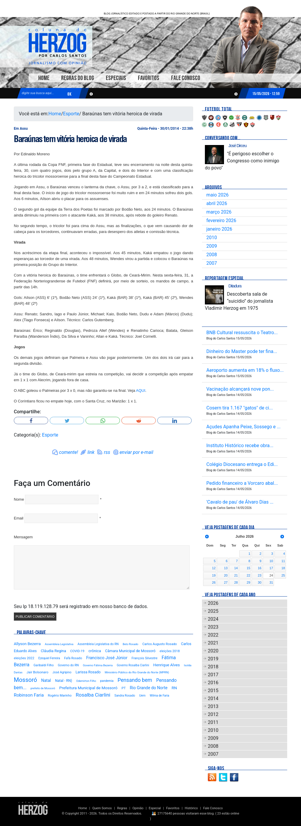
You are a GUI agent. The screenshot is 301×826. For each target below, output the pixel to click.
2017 (213, 674)
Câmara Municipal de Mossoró (130, 651)
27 (226, 582)
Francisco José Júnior (106, 657)
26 (213, 582)
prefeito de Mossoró (43, 688)
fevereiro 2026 (221, 220)
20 (226, 575)
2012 (213, 714)
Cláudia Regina (53, 651)
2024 (213, 619)
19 (213, 575)
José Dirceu (237, 145)
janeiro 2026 (219, 229)
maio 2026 (217, 195)
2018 (213, 667)
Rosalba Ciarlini (93, 695)
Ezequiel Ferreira (49, 658)
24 (271, 575)
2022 (213, 635)
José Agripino (61, 672)
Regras (122, 808)
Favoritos (148, 78)
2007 (211, 263)
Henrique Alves (166, 664)
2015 (213, 690)
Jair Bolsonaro (37, 672)
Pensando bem (135, 680)
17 (271, 568)
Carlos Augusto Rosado (159, 644)
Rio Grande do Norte (149, 687)
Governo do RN (68, 665)
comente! (68, 452)
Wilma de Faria (159, 695)
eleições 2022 (24, 658)
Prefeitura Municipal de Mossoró (88, 687)
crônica (94, 651)
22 (248, 575)
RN (174, 687)
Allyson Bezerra (27, 644)
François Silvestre (145, 658)
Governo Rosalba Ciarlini (133, 665)
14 (236, 568)
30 (259, 582)
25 (283, 575)
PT (123, 688)
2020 (213, 651)
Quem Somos (102, 808)
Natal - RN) (63, 681)
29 (248, 582)
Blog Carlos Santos (57, 46)
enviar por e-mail (136, 452)
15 (248, 568)
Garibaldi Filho (44, 665)
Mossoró (25, 679)
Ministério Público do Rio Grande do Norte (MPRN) (137, 672)
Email (19, 518)
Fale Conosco (185, 78)
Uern (142, 695)
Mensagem (23, 537)
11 (283, 561)
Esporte (71, 113)
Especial (155, 808)
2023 (213, 627)
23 (259, 575)
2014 (213, 698)
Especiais (116, 78)
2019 (213, 659)
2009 (211, 246)
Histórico (191, 808)
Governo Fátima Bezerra (98, 665)
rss (107, 452)
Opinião (138, 808)
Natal (46, 680)
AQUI (141, 390)
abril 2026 (216, 203)
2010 (211, 237)
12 (213, 568)
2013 (213, 706)
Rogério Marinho (60, 695)
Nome (19, 499)
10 (271, 561)
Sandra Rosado (124, 695)
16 (259, 568)
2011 (213, 722)
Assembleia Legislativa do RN (98, 644)
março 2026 (218, 212)
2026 (213, 603)
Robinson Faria (29, 695)
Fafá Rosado (73, 658)
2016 (213, 682)
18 (283, 568)
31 (271, 582)
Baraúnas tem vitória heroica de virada (70, 138)
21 (236, 575)
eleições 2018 (170, 651)
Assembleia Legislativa (59, 644)
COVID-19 (77, 651)
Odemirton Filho (86, 680)
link (90, 452)
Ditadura (234, 286)
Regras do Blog (77, 78)
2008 (211, 254)
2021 (213, 643)
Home (43, 78)
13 (226, 568)
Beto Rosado (130, 644)
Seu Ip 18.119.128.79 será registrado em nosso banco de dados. (81, 606)
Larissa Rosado (88, 672)
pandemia (106, 681)
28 (236, 582)
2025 (213, 611)
